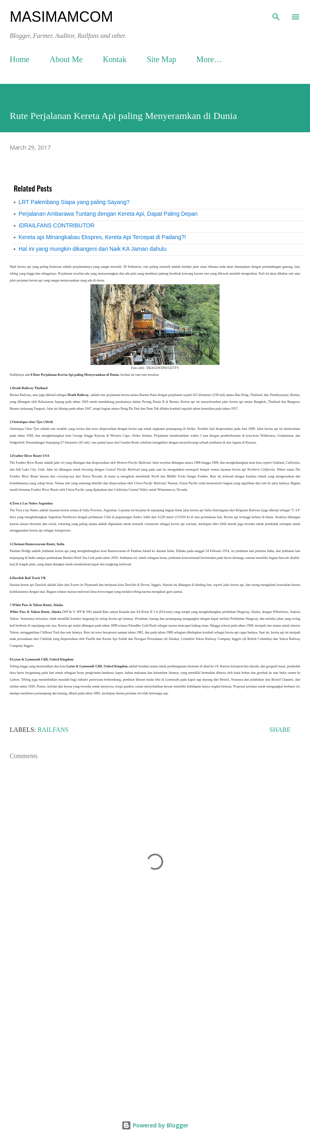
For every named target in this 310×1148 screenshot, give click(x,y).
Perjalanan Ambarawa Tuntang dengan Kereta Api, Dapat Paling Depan (108, 213)
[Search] (276, 14)
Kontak (115, 59)
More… (209, 59)
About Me (66, 59)
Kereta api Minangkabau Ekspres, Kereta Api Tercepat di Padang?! (102, 237)
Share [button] (280, 729)
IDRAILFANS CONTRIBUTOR (56, 225)
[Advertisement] (155, 1029)
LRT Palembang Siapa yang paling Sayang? (74, 202)
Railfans (53, 729)
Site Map (161, 59)
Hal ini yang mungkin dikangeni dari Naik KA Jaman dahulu (93, 249)
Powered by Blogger (155, 1125)
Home (19, 59)
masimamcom (61, 16)
